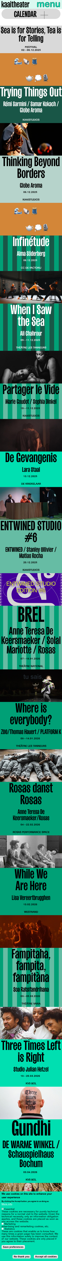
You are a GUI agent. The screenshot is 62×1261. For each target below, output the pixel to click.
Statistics (9, 1228)
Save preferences (13, 1247)
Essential (9, 1209)
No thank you (21, 1256)
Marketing (10, 1224)
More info (7, 1204)
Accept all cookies (46, 1256)
